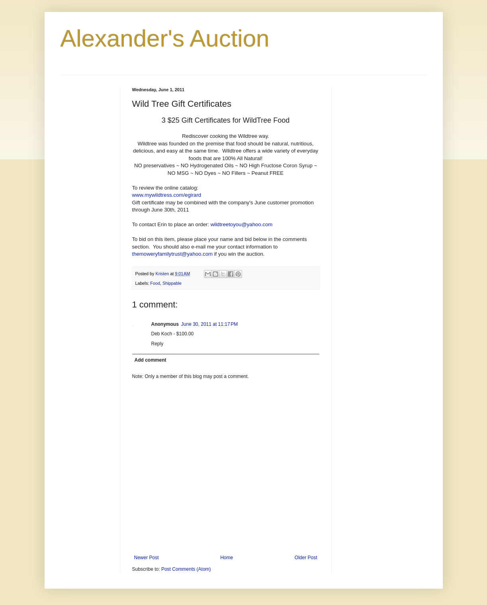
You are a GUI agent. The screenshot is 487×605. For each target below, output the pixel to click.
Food (155, 283)
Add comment (150, 360)
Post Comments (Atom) (186, 569)
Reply (157, 344)
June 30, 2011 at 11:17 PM (209, 324)
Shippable (172, 283)
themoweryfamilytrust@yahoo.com (172, 254)
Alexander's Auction (165, 38)
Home (226, 557)
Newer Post (146, 557)
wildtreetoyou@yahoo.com (242, 224)
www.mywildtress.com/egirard (166, 195)
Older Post (306, 557)
